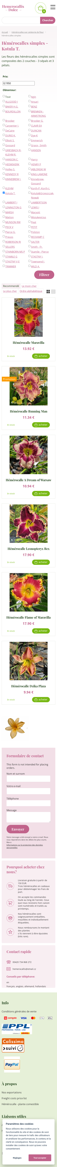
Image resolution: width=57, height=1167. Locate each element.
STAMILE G (11, 256)
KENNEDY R (12, 174)
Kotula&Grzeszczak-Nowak (41, 195)
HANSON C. (11, 159)
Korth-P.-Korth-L (40, 188)
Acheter (43, 356)
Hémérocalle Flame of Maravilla (28, 617)
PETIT (34, 227)
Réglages (17, 1158)
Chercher (47, 20)
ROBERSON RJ (13, 242)
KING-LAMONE (39, 174)
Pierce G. (10, 232)
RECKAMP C (37, 237)
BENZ (34, 106)
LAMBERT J (11, 202)
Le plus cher (10, 291)
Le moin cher (29, 286)
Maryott (35, 212)
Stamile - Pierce (40, 251)
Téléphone (13, 798)
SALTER (35, 242)
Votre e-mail (14, 786)
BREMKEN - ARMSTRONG (38, 114)
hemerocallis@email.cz (24, 969)
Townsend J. (38, 261)
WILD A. (35, 266)
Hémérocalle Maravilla (28, 342)
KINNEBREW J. (13, 179)
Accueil (5, 32)
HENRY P (36, 164)
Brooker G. (37, 120)
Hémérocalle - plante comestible (20, 1104)
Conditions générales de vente (19, 1011)
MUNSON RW (13, 222)
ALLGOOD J (11, 101)
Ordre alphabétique (31, 291)
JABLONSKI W (38, 169)
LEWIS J (35, 207)
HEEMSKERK (12, 164)
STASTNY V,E (12, 261)
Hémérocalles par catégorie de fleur (28, 32)
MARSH (9, 212)
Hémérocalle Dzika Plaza (28, 686)
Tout (8, 97)
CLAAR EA (36, 125)
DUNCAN (36, 130)
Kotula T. (10, 193)
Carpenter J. (12, 125)
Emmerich (37, 140)
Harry (34, 159)
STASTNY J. (37, 256)
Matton (9, 217)
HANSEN (36, 150)
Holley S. (10, 169)
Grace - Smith (39, 145)
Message (12, 810)
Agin (33, 97)
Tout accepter (39, 1158)
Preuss (9, 237)
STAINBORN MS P (15, 251)
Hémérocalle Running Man (28, 411)
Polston (35, 232)
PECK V (9, 227)
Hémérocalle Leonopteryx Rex (29, 548)
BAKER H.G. (11, 106)
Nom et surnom (16, 773)
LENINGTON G (13, 207)
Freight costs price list (14, 1098)
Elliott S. (9, 140)
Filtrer (44, 274)
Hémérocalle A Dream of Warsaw (28, 480)
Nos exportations (12, 1092)
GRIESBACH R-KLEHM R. (13, 152)
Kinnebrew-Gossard (37, 181)
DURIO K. (10, 135)
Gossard (10, 145)
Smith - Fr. (37, 247)
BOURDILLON (13, 111)
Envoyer (18, 829)
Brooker (10, 120)
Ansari (34, 101)
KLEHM (9, 188)
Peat (33, 222)
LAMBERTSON (39, 202)
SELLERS (10, 247)
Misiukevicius (38, 217)
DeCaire (9, 130)
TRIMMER (10, 266)
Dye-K (34, 135)
